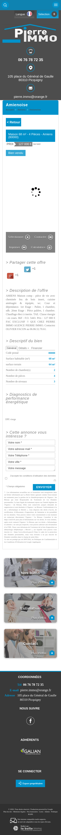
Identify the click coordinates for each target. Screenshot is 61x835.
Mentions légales (19, 812)
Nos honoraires (32, 812)
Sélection (44, 14)
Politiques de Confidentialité (44, 539)
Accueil (10, 110)
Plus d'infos (43, 582)
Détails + (24, 348)
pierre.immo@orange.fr (30, 96)
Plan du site (7, 812)
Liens (41, 812)
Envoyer (44, 487)
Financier (36, 348)
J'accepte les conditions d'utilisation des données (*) (33, 478)
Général (11, 348)
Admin (47, 812)
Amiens (22, 110)
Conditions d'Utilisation (15, 542)
